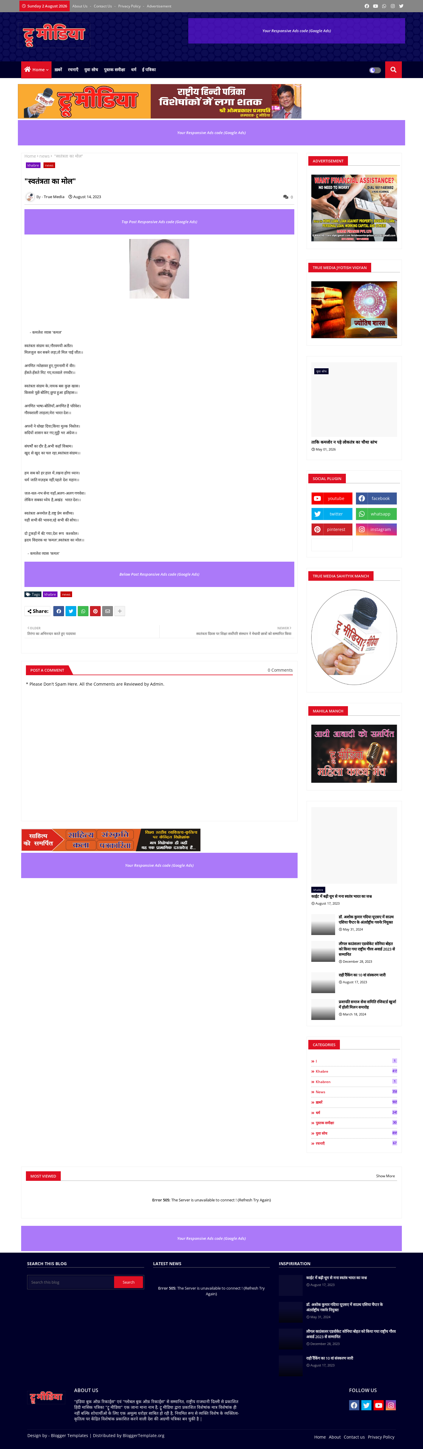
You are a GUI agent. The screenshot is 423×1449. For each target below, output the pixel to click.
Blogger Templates (69, 1435)
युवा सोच (91, 69)
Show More (385, 1175)
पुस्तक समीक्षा (114, 69)
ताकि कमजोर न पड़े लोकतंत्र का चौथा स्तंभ (344, 442)
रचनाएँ (73, 69)
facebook (381, 498)
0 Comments (280, 670)
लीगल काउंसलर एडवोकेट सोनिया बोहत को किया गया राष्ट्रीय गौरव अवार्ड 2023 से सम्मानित (367, 949)
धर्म (133, 69)
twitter (336, 514)
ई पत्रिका (149, 69)
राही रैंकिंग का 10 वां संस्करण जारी (362, 975)
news (44, 156)
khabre (33, 165)
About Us (80, 6)
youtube (336, 498)
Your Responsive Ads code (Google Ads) (296, 30)
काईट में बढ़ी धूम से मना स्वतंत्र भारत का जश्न (341, 896)
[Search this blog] (71, 1282)
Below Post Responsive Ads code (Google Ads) (159, 574)
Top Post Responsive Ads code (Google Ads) (159, 221)
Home (38, 69)
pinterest (336, 529)
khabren (356, 1081)
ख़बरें (58, 69)
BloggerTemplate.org (143, 1435)
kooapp (332, 545)
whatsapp (381, 514)
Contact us (103, 6)
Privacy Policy (129, 6)
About (335, 1437)
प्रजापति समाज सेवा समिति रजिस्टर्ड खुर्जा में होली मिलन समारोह (367, 1004)
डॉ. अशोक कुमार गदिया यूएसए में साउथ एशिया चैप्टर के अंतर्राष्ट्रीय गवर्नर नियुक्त (366, 919)
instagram (381, 529)
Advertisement (159, 6)
